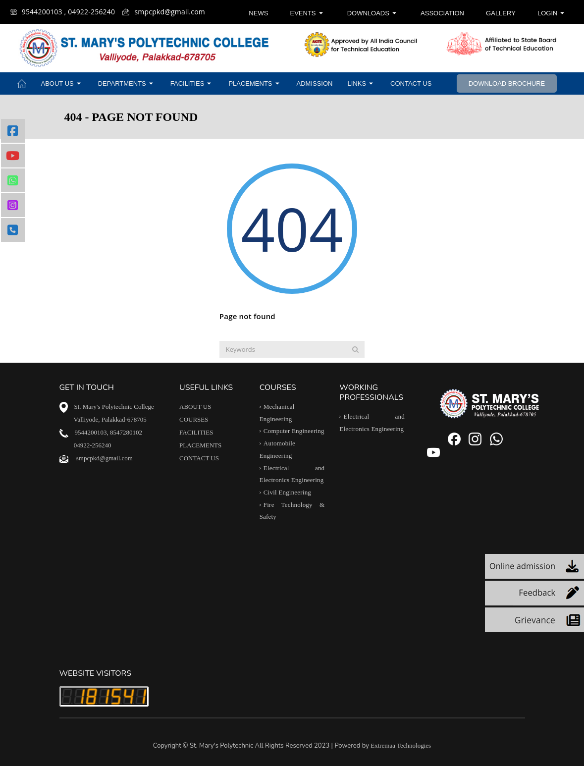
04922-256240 (92, 445)
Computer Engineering (294, 431)
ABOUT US (195, 406)
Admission (315, 83)
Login (552, 13)
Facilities (192, 83)
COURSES (194, 419)
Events (307, 13)
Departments (127, 83)
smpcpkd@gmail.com (163, 11)
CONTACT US (199, 458)
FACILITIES (196, 432)
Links (362, 83)
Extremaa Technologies (401, 745)
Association (442, 13)
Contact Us (410, 83)
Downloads (373, 13)
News (258, 13)
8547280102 (126, 432)
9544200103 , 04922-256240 (62, 11)
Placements (254, 83)
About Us (62, 83)
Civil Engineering (287, 492)
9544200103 (91, 432)
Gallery (501, 13)
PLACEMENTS (200, 445)
